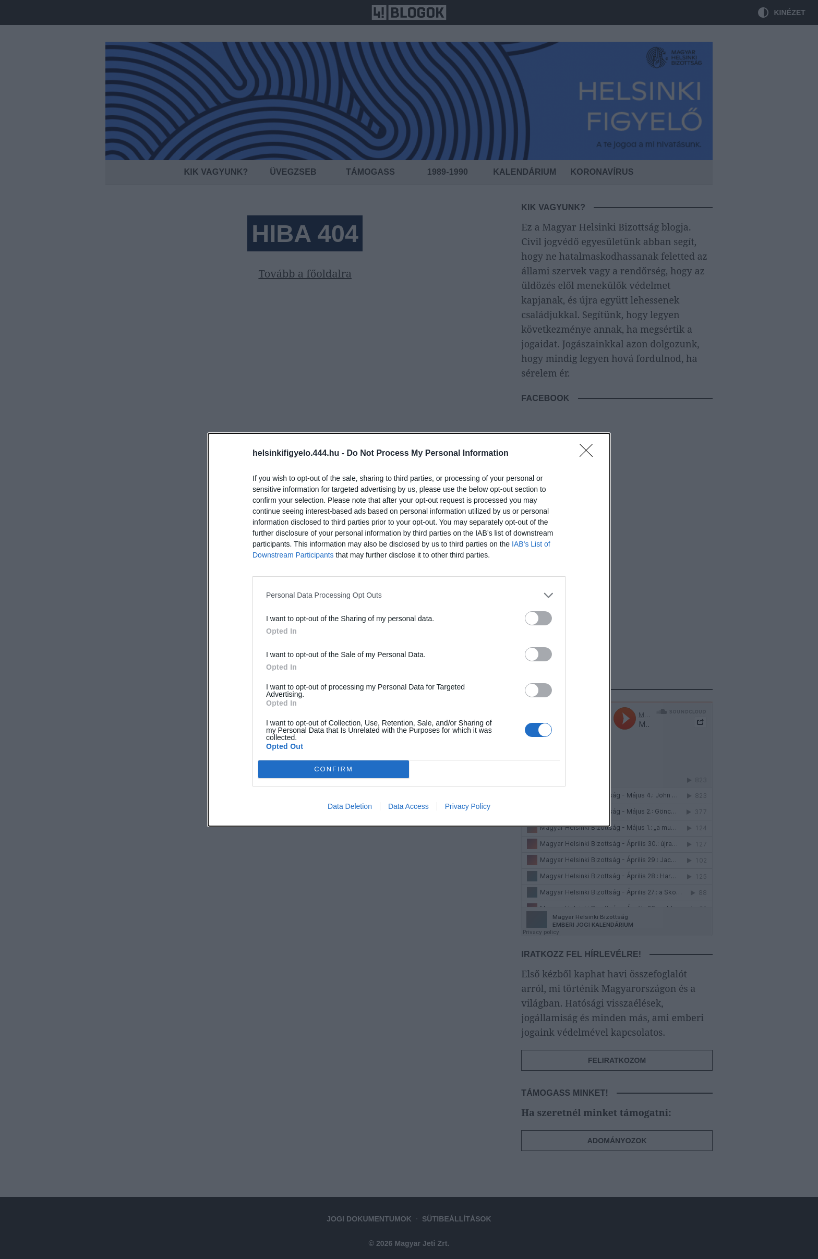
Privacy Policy (467, 806)
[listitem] (409, 595)
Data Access (408, 806)
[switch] (538, 618)
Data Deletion (350, 806)
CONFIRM (333, 769)
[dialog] (409, 629)
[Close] (589, 454)
